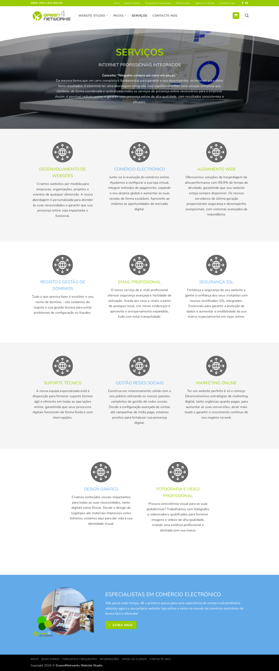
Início (117, 3)
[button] (236, 15)
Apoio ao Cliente (205, 3)
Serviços (139, 16)
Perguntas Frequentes (158, 3)
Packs (119, 16)
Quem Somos (132, 3)
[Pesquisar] (246, 15)
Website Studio (93, 16)
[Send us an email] (246, 3)
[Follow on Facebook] (242, 3)
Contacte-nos (227, 3)
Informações (183, 3)
